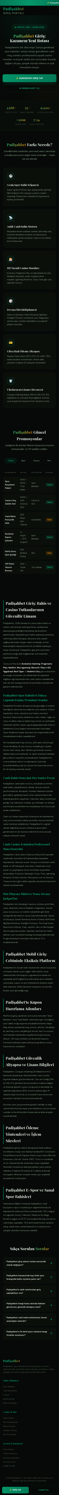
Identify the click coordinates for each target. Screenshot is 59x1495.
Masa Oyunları (9, 1426)
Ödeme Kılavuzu (10, 1453)
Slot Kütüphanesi (10, 1422)
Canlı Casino (8, 1418)
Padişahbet (13, 11)
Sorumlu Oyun (9, 1462)
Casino (36, 460)
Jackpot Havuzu (10, 1430)
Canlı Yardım (8, 1449)
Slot (49, 460)
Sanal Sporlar (9, 1399)
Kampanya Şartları (11, 1458)
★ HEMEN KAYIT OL (29, 89)
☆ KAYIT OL (43, 1490)
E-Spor (6, 1395)
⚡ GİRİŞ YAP (15, 1490)
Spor (23, 460)
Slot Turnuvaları (9, 1434)
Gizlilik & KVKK (9, 1466)
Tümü (11, 460)
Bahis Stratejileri (10, 1403)
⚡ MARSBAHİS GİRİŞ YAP (29, 79)
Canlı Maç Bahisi (10, 1391)
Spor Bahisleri (9, 1386)
